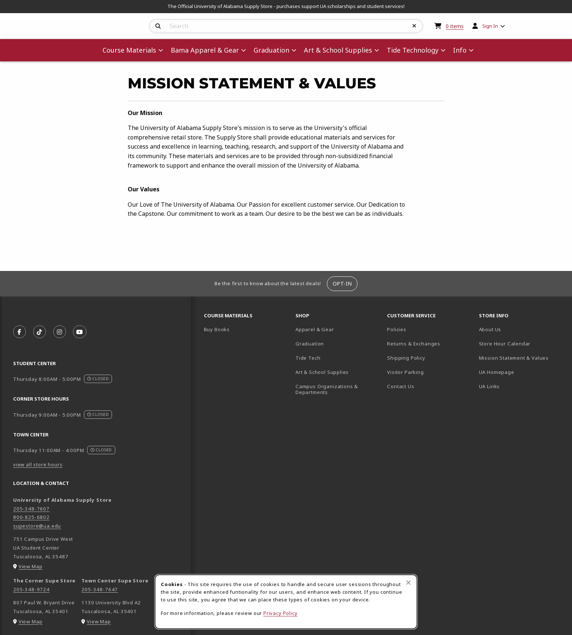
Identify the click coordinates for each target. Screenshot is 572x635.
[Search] (158, 26)
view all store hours (38, 464)
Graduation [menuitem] (271, 50)
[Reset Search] (414, 26)
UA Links (489, 386)
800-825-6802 (31, 517)
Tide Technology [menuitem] (412, 50)
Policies (396, 329)
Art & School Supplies (322, 372)
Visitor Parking (405, 372)
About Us (490, 329)
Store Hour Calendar (522, 343)
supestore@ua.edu (37, 526)
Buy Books (217, 329)
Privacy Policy (280, 613)
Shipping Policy (406, 358)
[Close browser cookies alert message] (408, 582)
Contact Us (400, 386)
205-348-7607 (31, 508)
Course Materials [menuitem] (129, 50)
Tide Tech (307, 358)
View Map (31, 566)
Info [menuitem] (460, 50)
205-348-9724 (31, 589)
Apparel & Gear (314, 329)
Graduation (309, 343)
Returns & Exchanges (413, 343)
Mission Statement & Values (514, 358)
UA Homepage (522, 371)
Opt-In (342, 283)
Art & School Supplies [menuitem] (338, 50)
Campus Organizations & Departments (337, 389)
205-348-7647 (99, 589)
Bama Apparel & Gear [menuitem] (205, 50)
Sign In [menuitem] (490, 26)
